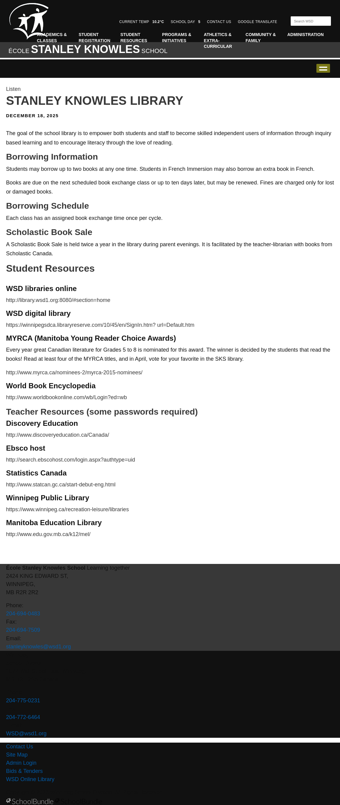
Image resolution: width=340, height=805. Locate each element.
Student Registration (94, 37)
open (323, 68)
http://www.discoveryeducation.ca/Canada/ (57, 435)
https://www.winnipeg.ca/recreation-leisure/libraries (67, 509)
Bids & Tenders (24, 771)
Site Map (17, 755)
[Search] (305, 21)
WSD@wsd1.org (26, 733)
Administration (305, 34)
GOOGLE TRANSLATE (258, 22)
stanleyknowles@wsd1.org (38, 647)
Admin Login (21, 763)
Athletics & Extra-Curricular (218, 40)
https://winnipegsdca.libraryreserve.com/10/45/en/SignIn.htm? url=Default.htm (100, 325)
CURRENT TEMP (141, 22)
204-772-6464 (23, 717)
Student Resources (133, 37)
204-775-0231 (23, 700)
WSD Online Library (30, 779)
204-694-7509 (23, 630)
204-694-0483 (23, 614)
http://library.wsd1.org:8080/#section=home (58, 300)
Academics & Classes (52, 37)
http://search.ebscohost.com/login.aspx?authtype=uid (70, 460)
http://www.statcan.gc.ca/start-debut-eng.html (61, 485)
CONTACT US (219, 22)
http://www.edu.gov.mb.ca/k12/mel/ (48, 534)
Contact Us (19, 747)
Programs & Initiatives (176, 37)
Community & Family (261, 37)
